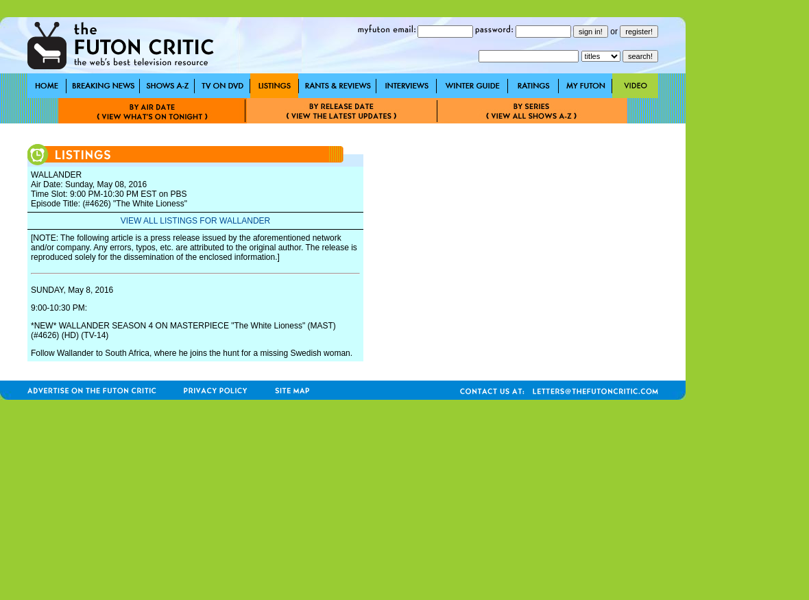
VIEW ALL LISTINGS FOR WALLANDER (196, 221)
